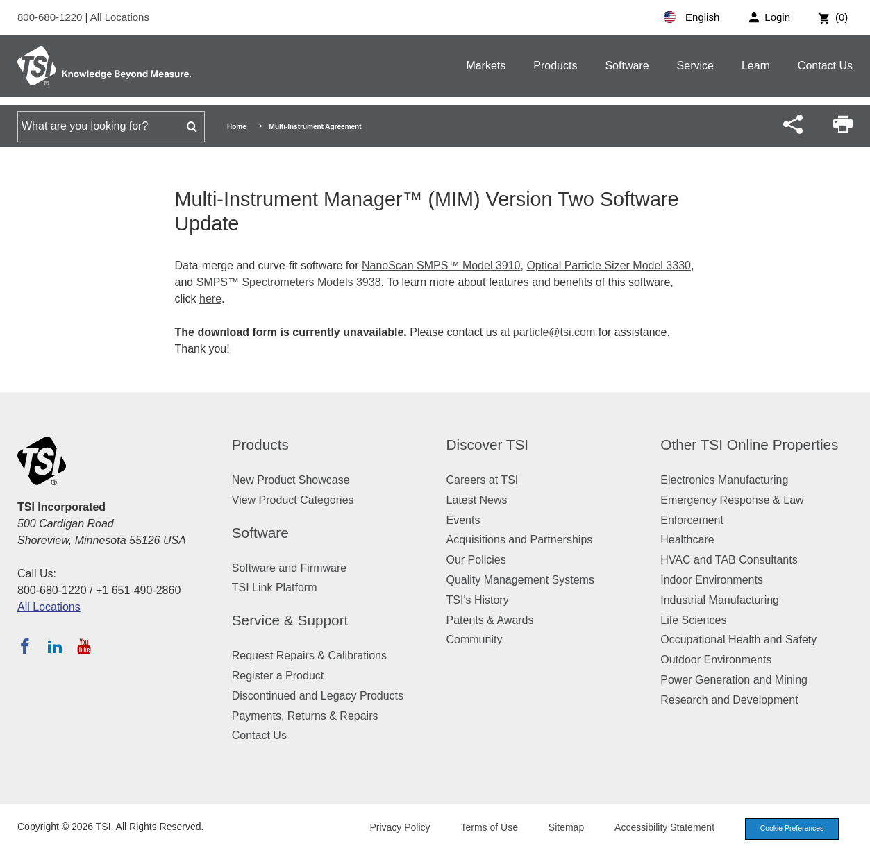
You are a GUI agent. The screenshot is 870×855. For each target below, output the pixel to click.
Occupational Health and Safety (738, 639)
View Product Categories (293, 500)
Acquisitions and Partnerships (519, 539)
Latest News (477, 500)
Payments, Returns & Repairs (305, 716)
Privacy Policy (392, 828)
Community (474, 639)
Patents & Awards (490, 620)
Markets (485, 65)
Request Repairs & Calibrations (309, 655)
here (210, 299)
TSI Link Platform (274, 587)
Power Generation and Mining (734, 680)
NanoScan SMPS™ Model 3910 (441, 265)
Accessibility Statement (658, 828)
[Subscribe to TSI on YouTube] (83, 646)
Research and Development (729, 700)
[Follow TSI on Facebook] (25, 646)
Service (695, 65)
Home (236, 126)
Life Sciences (693, 620)
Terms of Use (482, 828)
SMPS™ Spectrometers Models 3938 (288, 282)
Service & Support (290, 620)
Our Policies (476, 560)
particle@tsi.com (554, 332)
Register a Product (278, 676)
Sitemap (559, 828)
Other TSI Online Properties (749, 444)
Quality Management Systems (520, 580)
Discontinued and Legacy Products (317, 696)
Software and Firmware (289, 568)
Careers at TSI (482, 480)
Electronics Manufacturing (724, 480)
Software (627, 65)
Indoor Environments (711, 580)
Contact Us (825, 65)
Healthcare (687, 539)
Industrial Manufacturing (719, 600)
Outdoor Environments (715, 660)
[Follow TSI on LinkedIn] (54, 646)
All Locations (119, 17)
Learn (756, 65)
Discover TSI (487, 444)
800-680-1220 (51, 17)
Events (463, 520)
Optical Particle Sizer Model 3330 (608, 265)
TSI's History (477, 600)
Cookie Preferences (788, 829)
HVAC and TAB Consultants (728, 560)
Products (555, 65)
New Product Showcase (291, 480)
